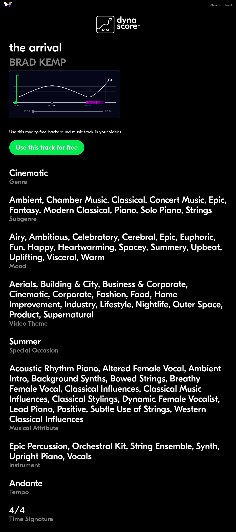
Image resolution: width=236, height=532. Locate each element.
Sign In (229, 5)
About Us (215, 5)
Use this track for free (47, 147)
